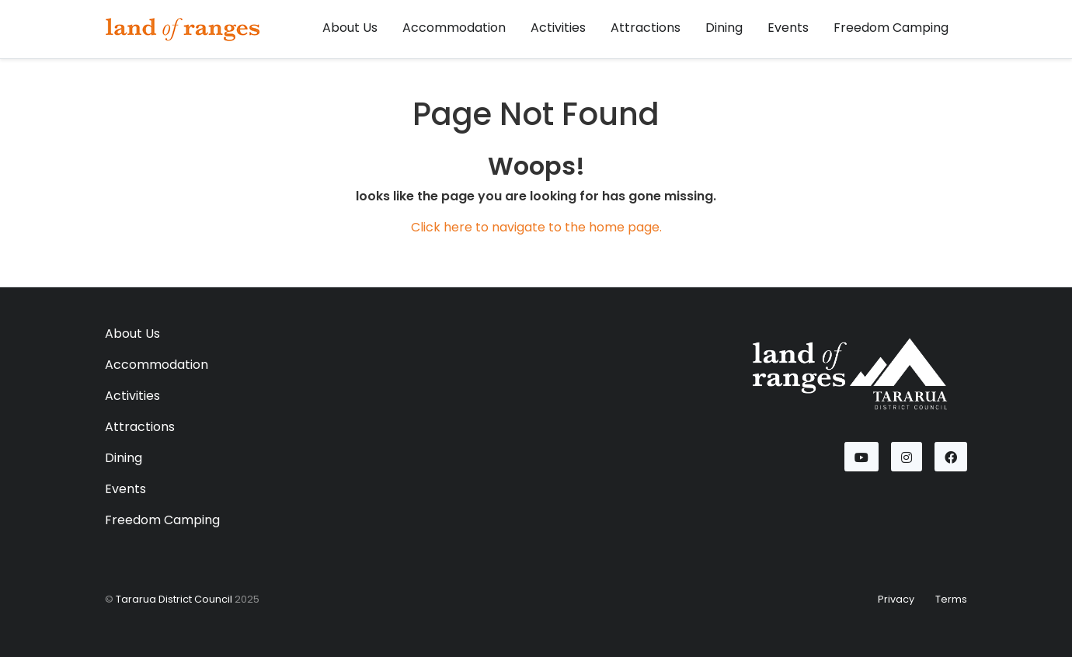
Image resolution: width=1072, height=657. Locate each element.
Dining (724, 27)
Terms (951, 599)
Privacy (896, 599)
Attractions (645, 27)
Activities (558, 27)
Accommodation (454, 27)
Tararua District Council (174, 599)
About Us (350, 27)
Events (788, 27)
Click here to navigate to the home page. (536, 227)
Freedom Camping (891, 27)
